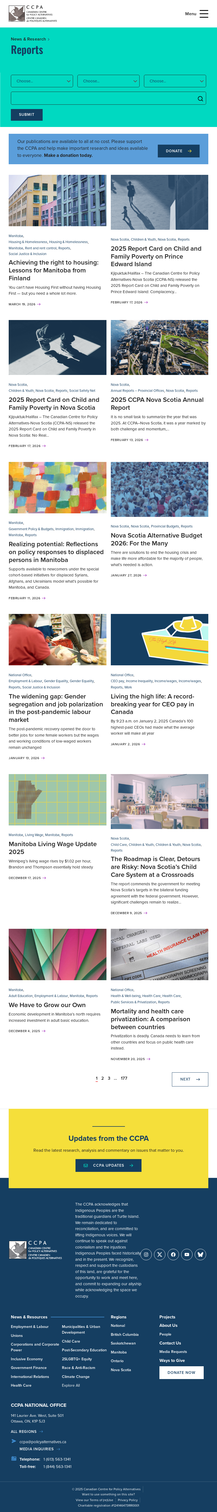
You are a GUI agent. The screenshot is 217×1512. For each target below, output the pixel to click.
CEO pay (117, 681)
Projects (167, 1317)
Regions (119, 1317)
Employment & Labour (25, 681)
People (165, 1334)
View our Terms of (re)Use (94, 1500)
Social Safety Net (82, 390)
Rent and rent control (40, 248)
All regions (24, 1432)
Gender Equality (56, 681)
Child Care (119, 844)
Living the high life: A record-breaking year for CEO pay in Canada (152, 704)
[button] (42, 81)
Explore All (71, 1385)
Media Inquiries (37, 1449)
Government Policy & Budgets (31, 529)
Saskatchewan (123, 1343)
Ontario (117, 1361)
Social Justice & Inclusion (27, 253)
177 (124, 1078)
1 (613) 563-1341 (57, 1459)
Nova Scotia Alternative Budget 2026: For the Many (156, 539)
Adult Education (21, 995)
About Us (168, 1325)
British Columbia (125, 1334)
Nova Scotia (120, 239)
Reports (64, 248)
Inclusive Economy (27, 1359)
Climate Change (76, 1377)
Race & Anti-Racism (78, 1368)
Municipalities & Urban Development (81, 1329)
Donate (178, 151)
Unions (17, 1336)
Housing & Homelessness (28, 241)
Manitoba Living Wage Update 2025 (53, 848)
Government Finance (29, 1368)
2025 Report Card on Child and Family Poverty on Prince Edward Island (156, 256)
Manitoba (16, 235)
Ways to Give (172, 1360)
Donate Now (182, 1373)
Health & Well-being (125, 995)
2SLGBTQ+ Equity (77, 1359)
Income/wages (166, 681)
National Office (20, 675)
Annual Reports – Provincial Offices (137, 390)
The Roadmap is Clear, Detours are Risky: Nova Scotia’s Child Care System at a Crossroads (155, 867)
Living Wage (34, 834)
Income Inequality (139, 681)
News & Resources (29, 1317)
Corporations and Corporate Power (35, 1347)
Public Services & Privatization (133, 1002)
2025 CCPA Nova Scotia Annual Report (157, 403)
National (118, 1325)
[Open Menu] (204, 14)
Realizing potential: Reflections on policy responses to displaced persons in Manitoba (56, 552)
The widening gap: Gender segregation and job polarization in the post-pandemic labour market (56, 708)
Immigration (64, 529)
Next (190, 1079)
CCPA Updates (108, 1165)
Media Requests (173, 1352)
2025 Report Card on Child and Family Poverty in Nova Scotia (54, 403)
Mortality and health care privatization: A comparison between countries (150, 1019)
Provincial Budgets (165, 526)
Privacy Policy (128, 1500)
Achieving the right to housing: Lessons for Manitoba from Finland (54, 270)
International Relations (30, 1377)
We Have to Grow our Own (47, 1005)
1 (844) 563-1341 (57, 1467)
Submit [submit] (26, 114)
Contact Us (170, 1343)
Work (128, 687)
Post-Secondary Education (84, 1350)
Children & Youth (143, 239)
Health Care (151, 995)
